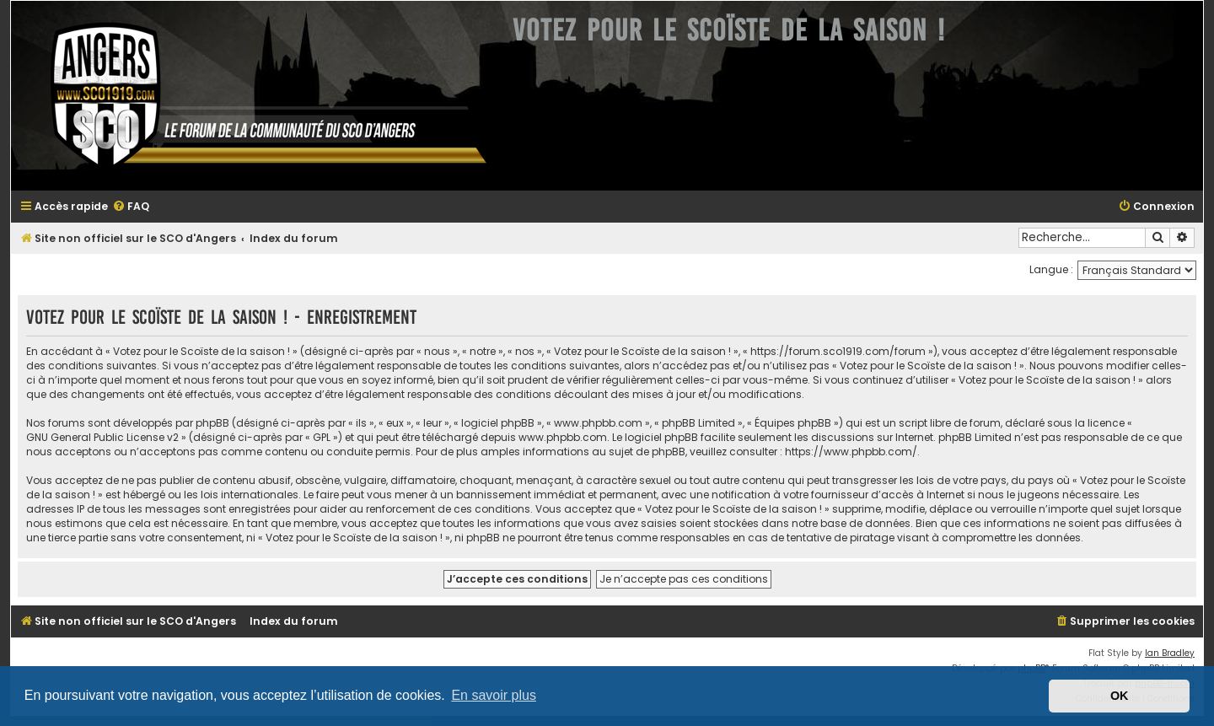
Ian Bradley (1170, 653)
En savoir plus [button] (493, 695)
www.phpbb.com (562, 437)
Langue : (1051, 269)
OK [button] (1119, 695)
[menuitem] (130, 207)
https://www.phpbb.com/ (851, 451)
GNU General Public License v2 (102, 437)
